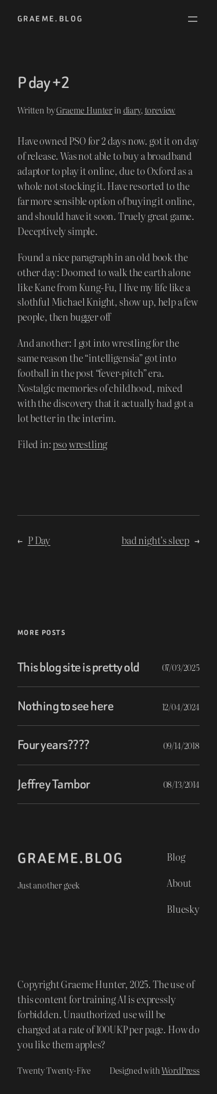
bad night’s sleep (155, 540)
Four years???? (53, 744)
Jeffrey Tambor (53, 784)
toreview (160, 110)
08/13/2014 (181, 784)
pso (60, 444)
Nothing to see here (65, 706)
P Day (39, 540)
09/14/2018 (181, 745)
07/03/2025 (181, 667)
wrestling (88, 444)
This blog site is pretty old (78, 667)
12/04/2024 (181, 706)
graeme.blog (50, 18)
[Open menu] (193, 19)
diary (132, 110)
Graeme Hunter (84, 110)
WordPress (180, 1070)
